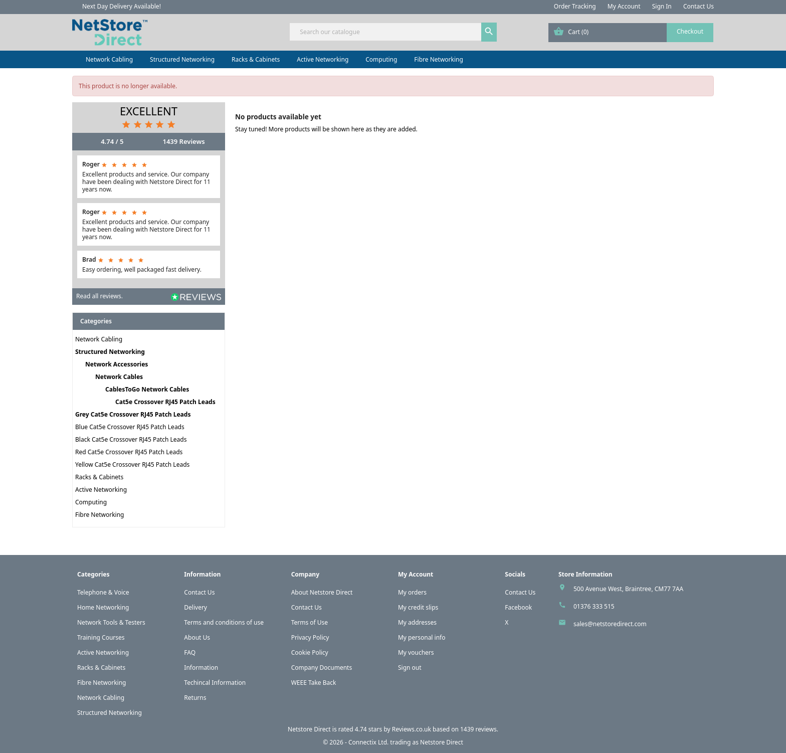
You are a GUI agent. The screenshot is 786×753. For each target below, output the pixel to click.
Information (201, 667)
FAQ (189, 652)
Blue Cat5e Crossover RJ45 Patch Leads (129, 427)
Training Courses (101, 637)
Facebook (518, 607)
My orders (412, 592)
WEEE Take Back (313, 682)
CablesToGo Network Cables (147, 389)
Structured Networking (182, 59)
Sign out (410, 667)
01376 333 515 (594, 606)
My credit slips (418, 607)
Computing (381, 59)
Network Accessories (116, 364)
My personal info (422, 637)
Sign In (662, 6)
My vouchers (416, 652)
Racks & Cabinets (256, 59)
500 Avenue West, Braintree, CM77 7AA (628, 589)
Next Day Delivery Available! (121, 6)
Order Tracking (575, 6)
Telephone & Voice (103, 592)
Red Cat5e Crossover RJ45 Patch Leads (128, 452)
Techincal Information (215, 682)
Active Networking (322, 59)
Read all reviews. (99, 296)
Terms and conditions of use (224, 622)
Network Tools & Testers (111, 622)
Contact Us (698, 6)
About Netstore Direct (322, 592)
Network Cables (119, 376)
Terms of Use (309, 622)
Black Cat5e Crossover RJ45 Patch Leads (130, 439)
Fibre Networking (438, 59)
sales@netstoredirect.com (610, 624)
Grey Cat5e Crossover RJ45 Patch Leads (132, 414)
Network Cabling (109, 59)
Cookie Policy (309, 652)
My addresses (417, 622)
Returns (195, 697)
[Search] (392, 32)
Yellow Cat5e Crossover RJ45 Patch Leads (132, 464)
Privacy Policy (310, 637)
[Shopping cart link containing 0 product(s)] (631, 33)
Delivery (195, 607)
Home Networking (103, 607)
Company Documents (321, 667)
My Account (624, 6)
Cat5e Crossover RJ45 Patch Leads (165, 402)
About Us (197, 637)
